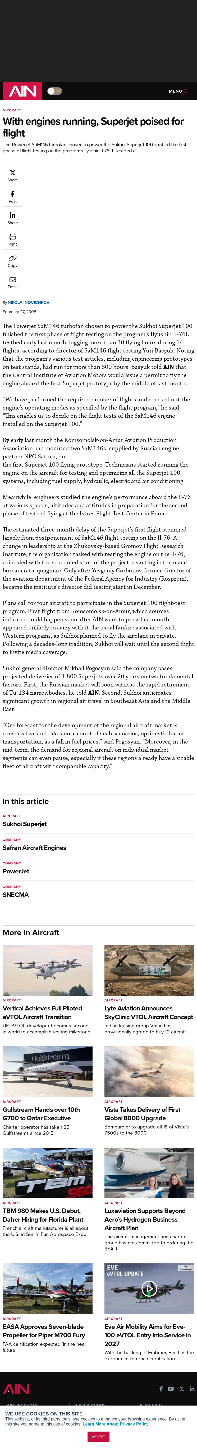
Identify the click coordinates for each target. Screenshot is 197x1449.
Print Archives (152, 1308)
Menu (178, 91)
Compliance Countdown (160, 1358)
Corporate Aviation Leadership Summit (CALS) (33, 1350)
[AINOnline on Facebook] (161, 1282)
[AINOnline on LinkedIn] (192, 1282)
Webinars (148, 1337)
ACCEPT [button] (98, 1437)
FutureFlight (17, 1341)
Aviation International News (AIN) (31, 1317)
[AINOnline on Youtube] (171, 1282)
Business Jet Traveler (28, 1334)
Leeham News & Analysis (31, 1360)
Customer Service (89, 1315)
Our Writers (17, 1390)
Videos (146, 1330)
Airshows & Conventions (161, 1344)
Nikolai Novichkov (28, 195)
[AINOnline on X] (182, 1282)
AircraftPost (20, 1327)
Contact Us (16, 1404)
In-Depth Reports (154, 1322)
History (13, 1397)
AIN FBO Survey (23, 1308)
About (12, 1383)
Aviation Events (153, 1351)
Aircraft (12, 110)
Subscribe (82, 1308)
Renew (79, 1322)
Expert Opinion (152, 1315)
